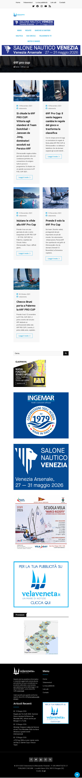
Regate (28, 30)
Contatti (62, 2)
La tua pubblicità (41, 2)
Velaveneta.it (28, 2)
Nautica (19, 36)
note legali (20, 691)
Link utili (53, 2)
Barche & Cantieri (42, 30)
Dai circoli (31, 36)
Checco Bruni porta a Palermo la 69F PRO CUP (26, 305)
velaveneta (23, 108)
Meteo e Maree (34, 41)
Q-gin (44, 771)
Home (18, 2)
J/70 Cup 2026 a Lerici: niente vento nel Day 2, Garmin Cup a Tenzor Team (26, 742)
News (19, 30)
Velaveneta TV (45, 36)
